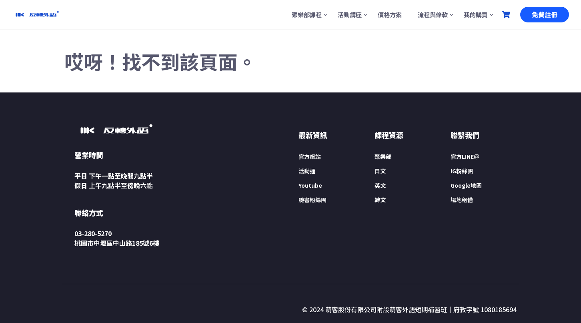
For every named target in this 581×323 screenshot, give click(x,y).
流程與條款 (433, 14)
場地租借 (462, 200)
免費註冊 (544, 14)
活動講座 (350, 14)
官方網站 (310, 156)
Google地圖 (466, 185)
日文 (380, 171)
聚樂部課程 (307, 14)
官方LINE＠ (465, 156)
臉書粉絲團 (313, 200)
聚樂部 (383, 156)
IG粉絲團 (462, 171)
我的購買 (476, 14)
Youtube (310, 185)
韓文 (380, 200)
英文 (380, 185)
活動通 (307, 171)
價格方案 (390, 14)
